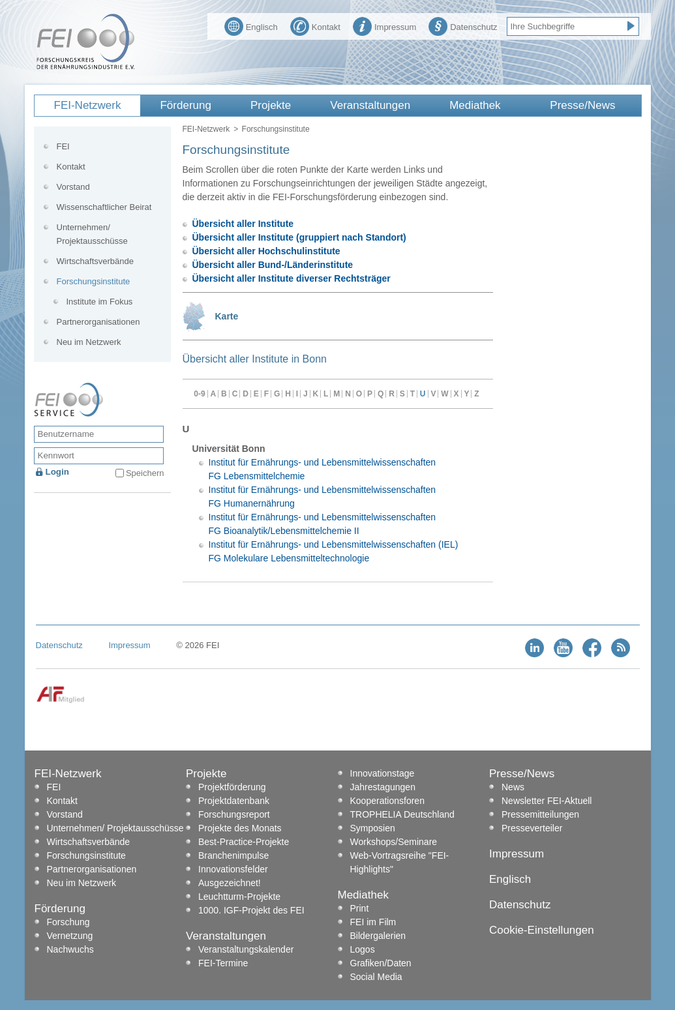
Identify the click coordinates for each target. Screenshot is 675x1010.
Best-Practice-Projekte (243, 842)
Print (359, 908)
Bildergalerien (378, 935)
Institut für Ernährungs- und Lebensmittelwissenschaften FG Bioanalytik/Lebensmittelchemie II (322, 524)
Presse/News (582, 105)
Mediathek (474, 105)
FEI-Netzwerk (87, 105)
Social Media (376, 977)
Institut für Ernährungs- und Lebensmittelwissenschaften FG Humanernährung (322, 496)
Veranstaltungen (370, 105)
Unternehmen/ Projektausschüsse (92, 234)
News (513, 787)
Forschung (68, 922)
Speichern (145, 473)
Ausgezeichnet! (229, 883)
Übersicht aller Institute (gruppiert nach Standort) (299, 237)
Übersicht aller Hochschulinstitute (266, 251)
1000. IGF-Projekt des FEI (251, 910)
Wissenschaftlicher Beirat (104, 207)
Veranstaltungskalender (245, 949)
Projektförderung (232, 787)
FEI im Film (373, 922)
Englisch (251, 25)
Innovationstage (382, 773)
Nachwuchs (70, 949)
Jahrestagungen (382, 787)
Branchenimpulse (233, 855)
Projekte (270, 105)
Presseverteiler (532, 828)
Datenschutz (462, 25)
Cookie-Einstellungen (541, 930)
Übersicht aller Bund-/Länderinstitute (272, 265)
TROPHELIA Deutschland (402, 814)
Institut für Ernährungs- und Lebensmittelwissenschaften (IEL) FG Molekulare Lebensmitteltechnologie (333, 551)
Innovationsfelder (233, 869)
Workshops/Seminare (394, 842)
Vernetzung (70, 935)
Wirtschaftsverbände (95, 261)
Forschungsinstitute (93, 281)
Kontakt (315, 25)
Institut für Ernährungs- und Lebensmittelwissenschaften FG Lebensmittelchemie (322, 469)
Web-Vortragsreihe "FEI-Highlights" (399, 862)
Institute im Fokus (100, 301)
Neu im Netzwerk (89, 342)
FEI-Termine (223, 963)
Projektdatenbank (233, 800)
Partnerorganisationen (98, 322)
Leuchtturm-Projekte (239, 896)
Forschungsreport (234, 814)
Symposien (372, 828)
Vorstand (73, 187)
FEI (63, 146)
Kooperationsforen (387, 800)
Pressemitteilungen (540, 814)
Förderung (185, 105)
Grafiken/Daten (381, 963)
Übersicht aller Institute (243, 223)
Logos (362, 949)
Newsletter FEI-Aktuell (547, 800)
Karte (227, 316)
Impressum (384, 25)
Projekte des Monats (240, 828)
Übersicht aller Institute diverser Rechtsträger (291, 278)
